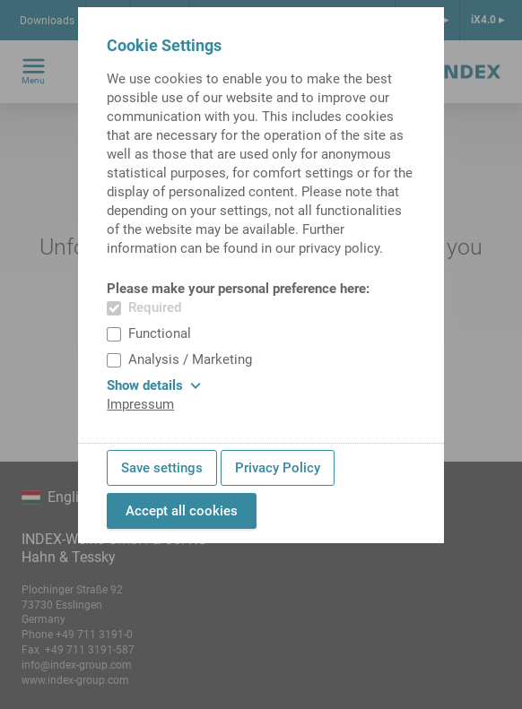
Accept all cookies (182, 511)
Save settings (162, 468)
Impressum (140, 404)
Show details (154, 385)
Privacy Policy (277, 468)
